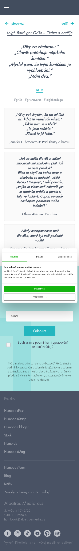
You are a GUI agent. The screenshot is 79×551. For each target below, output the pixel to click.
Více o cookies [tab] (65, 257)
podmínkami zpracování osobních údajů (50, 344)
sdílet (39, 90)
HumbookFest (14, 410)
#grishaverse (33, 99)
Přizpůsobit (40, 297)
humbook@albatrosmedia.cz (24, 519)
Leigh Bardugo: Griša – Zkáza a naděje (39, 33)
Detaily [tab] (39, 257)
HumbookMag (14, 452)
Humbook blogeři (16, 427)
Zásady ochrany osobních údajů (27, 492)
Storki (8, 435)
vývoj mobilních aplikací (55, 542)
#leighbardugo (53, 99)
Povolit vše (39, 289)
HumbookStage (15, 419)
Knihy (8, 484)
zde (47, 380)
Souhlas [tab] (14, 257)
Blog (7, 476)
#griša (18, 99)
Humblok (10, 443)
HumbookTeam (14, 467)
